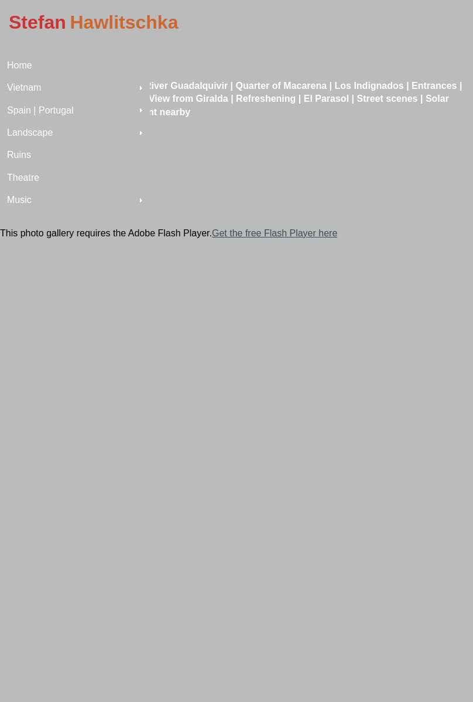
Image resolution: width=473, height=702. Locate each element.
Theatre (23, 178)
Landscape (30, 132)
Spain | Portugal (40, 110)
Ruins (19, 155)
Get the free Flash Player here (274, 233)
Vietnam (24, 87)
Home (19, 65)
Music (19, 200)
